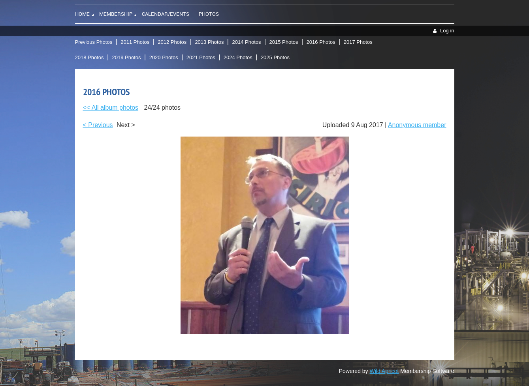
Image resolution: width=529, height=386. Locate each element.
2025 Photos (275, 57)
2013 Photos (209, 42)
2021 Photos (200, 57)
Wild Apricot (384, 371)
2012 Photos (172, 42)
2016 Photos (321, 42)
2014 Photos (246, 42)
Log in (447, 31)
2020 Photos (163, 57)
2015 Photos (283, 42)
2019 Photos (126, 57)
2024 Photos (238, 57)
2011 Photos (134, 42)
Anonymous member (417, 125)
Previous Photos (94, 42)
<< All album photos (111, 107)
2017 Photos (358, 42)
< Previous (98, 125)
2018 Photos (89, 57)
